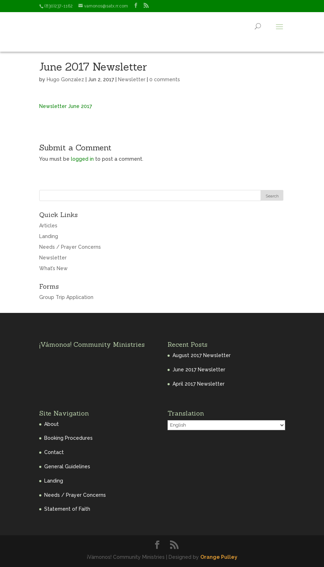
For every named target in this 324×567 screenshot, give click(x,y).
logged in (82, 159)
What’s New (53, 268)
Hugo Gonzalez (65, 79)
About (51, 424)
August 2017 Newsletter (202, 355)
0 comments (164, 79)
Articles (48, 225)
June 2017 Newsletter (199, 369)
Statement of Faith (67, 509)
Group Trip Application (66, 297)
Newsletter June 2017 (65, 106)
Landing (48, 236)
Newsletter (131, 79)
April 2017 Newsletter (199, 384)
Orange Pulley (218, 557)
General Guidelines (67, 466)
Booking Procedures (68, 438)
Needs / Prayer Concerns (70, 247)
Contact (54, 452)
